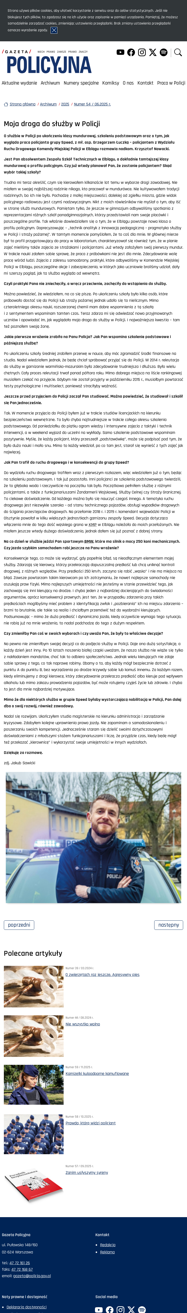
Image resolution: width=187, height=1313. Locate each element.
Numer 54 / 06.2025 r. (92, 104)
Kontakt (145, 83)
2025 (65, 104)
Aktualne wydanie (19, 83)
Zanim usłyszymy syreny (87, 1172)
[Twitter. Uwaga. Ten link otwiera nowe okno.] (152, 53)
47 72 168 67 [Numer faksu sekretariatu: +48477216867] (22, 1269)
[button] (178, 53)
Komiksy (110, 83)
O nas (128, 83)
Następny (170, 924)
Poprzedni (21, 924)
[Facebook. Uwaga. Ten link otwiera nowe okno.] (131, 53)
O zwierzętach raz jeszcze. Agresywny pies (103, 974)
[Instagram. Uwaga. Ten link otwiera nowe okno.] (142, 53)
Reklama (107, 1252)
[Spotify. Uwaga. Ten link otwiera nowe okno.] (163, 53)
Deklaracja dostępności (27, 1307)
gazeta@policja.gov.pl (32, 1276)
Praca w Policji (171, 83)
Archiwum (50, 83)
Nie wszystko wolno (83, 1024)
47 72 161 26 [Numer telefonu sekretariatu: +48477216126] (19, 1263)
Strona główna (22, 104)
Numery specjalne (81, 83)
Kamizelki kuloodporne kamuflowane (97, 1073)
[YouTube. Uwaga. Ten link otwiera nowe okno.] (120, 53)
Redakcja (107, 1245)
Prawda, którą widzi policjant (91, 1123)
